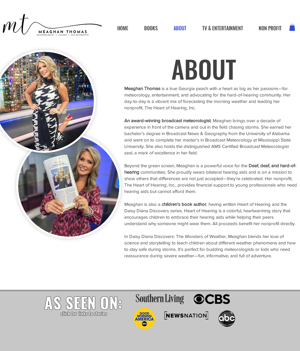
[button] (292, 27)
